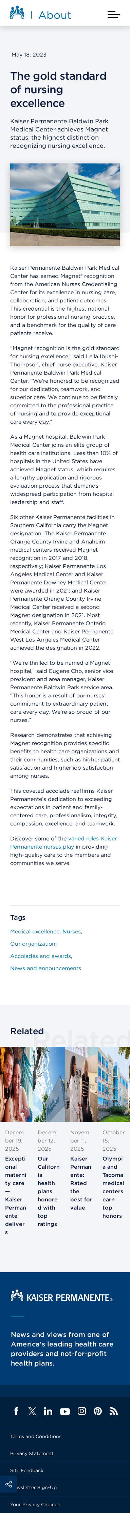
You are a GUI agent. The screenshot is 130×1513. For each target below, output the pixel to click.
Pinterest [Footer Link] (98, 1411)
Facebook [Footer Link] (16, 1411)
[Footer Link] (32, 1413)
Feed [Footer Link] (114, 1411)
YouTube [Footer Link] (65, 1412)
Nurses (71, 931)
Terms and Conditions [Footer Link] (35, 1436)
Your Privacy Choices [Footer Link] (35, 1504)
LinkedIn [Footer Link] (48, 1411)
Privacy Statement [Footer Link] (32, 1453)
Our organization (32, 944)
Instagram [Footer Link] (82, 1411)
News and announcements (45, 968)
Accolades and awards (40, 956)
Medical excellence (34, 931)
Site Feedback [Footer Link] (26, 1470)
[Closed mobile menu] (114, 14)
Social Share (8, 1484)
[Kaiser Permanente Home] (62, 1299)
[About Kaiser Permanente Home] (40, 14)
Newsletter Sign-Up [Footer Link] (33, 1487)
